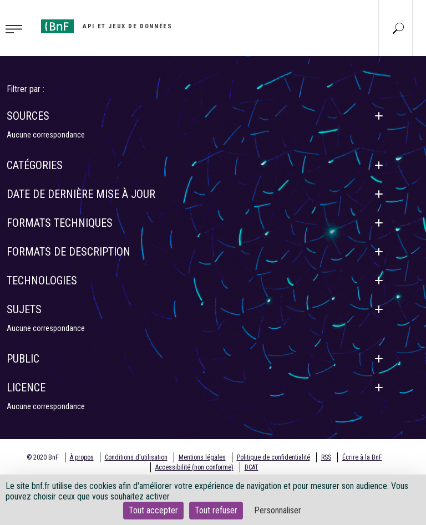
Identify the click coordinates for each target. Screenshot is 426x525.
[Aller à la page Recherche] (398, 27)
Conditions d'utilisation (136, 457)
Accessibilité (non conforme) (194, 467)
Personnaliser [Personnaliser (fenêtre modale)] (277, 510)
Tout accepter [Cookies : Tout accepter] (153, 510)
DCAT (251, 467)
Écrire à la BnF (362, 457)
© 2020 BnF (43, 457)
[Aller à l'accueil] (106, 26)
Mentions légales (202, 457)
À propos (82, 457)
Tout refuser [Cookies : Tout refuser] (216, 510)
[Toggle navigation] (17, 28)
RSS (326, 457)
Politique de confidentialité (273, 457)
